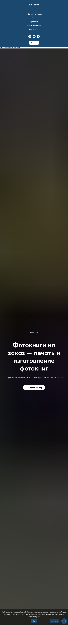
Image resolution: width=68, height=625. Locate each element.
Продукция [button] (34, 22)
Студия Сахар (34, 29)
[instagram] (29, 36)
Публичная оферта (34, 25)
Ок (34, 621)
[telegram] (34, 36)
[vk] (38, 36)
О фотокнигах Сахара (34, 14)
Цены (34, 18)
